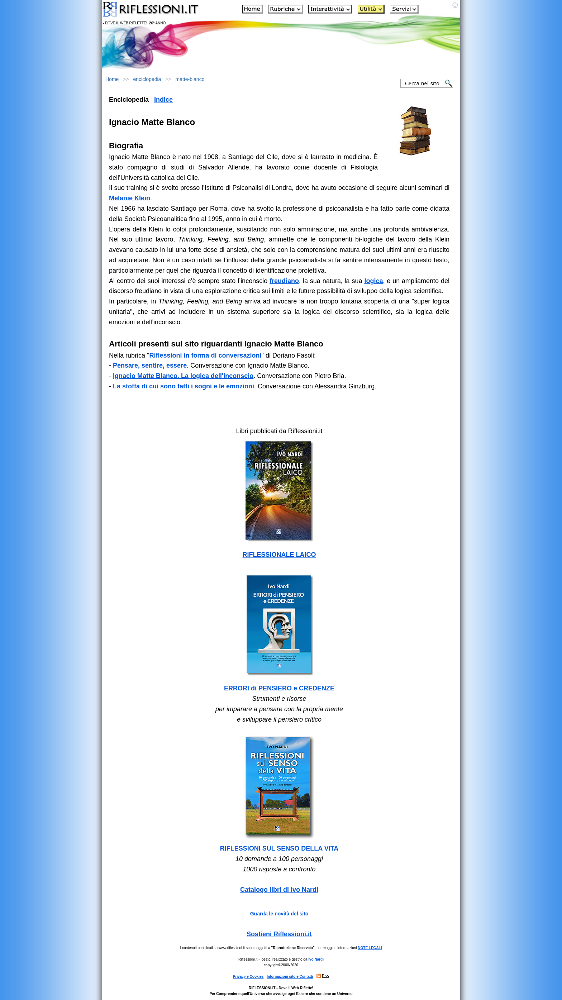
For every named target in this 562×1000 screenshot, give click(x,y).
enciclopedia (147, 79)
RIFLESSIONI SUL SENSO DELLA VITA (279, 848)
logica (373, 280)
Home (112, 79)
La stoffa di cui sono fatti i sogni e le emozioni (183, 386)
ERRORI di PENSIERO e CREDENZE (279, 688)
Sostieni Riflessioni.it (279, 934)
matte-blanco (189, 79)
